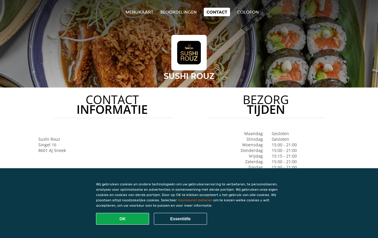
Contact (216, 12)
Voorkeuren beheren (195, 200)
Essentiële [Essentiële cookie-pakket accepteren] (180, 218)
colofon (248, 12)
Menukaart (139, 12)
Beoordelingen (178, 12)
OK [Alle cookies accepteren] (123, 218)
